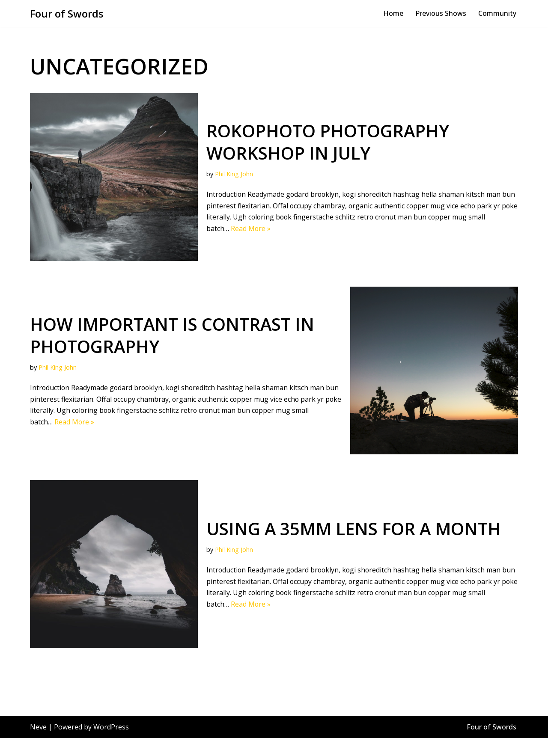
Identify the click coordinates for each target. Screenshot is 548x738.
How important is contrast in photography (172, 335)
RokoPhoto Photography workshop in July (327, 142)
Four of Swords (491, 727)
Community (497, 13)
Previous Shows (440, 13)
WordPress (111, 727)
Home (393, 13)
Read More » (251, 229)
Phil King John (234, 174)
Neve (38, 727)
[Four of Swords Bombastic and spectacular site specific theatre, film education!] (67, 13)
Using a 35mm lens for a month (353, 528)
